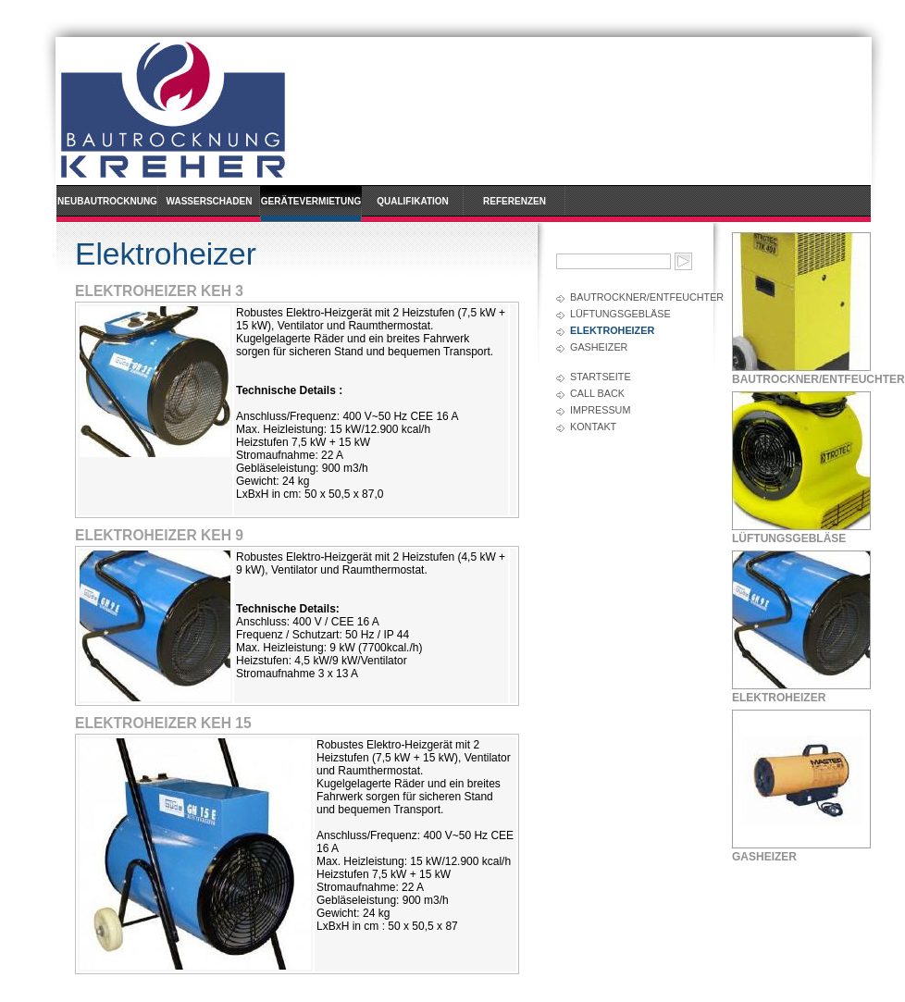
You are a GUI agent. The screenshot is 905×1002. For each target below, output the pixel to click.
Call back (597, 393)
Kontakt (593, 426)
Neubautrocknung (107, 201)
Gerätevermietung (311, 201)
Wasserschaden (210, 201)
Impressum (600, 409)
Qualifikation (413, 201)
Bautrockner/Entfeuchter (632, 297)
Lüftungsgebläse (620, 313)
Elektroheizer (612, 330)
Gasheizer (598, 347)
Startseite (600, 376)
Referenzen (514, 201)
